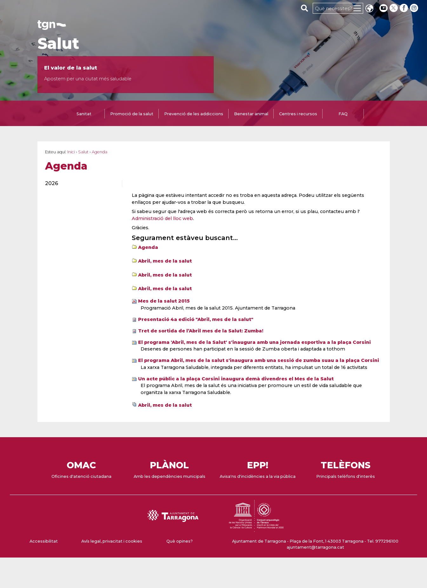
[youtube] (383, 8)
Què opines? (179, 541)
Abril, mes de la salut (165, 261)
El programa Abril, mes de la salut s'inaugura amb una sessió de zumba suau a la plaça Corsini (258, 360)
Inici (71, 152)
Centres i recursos (298, 113)
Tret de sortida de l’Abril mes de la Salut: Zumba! (200, 331)
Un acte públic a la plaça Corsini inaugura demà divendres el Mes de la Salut (236, 379)
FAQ (343, 113)
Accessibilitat (44, 541)
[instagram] (415, 8)
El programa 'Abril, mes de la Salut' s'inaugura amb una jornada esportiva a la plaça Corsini (254, 342)
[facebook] (404, 8)
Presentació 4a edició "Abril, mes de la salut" (195, 319)
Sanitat (84, 113)
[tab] (84, 114)
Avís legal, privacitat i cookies (111, 541)
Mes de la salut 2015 (164, 301)
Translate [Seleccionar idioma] (369, 9)
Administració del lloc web (162, 218)
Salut (58, 43)
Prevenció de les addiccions (193, 113)
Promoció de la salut (131, 113)
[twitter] (394, 8)
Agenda (148, 247)
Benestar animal (251, 113)
